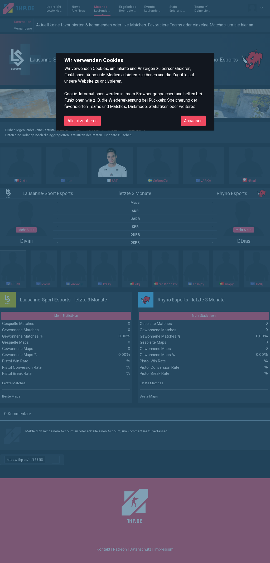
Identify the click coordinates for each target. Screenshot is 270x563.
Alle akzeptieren (83, 120)
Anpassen (193, 120)
